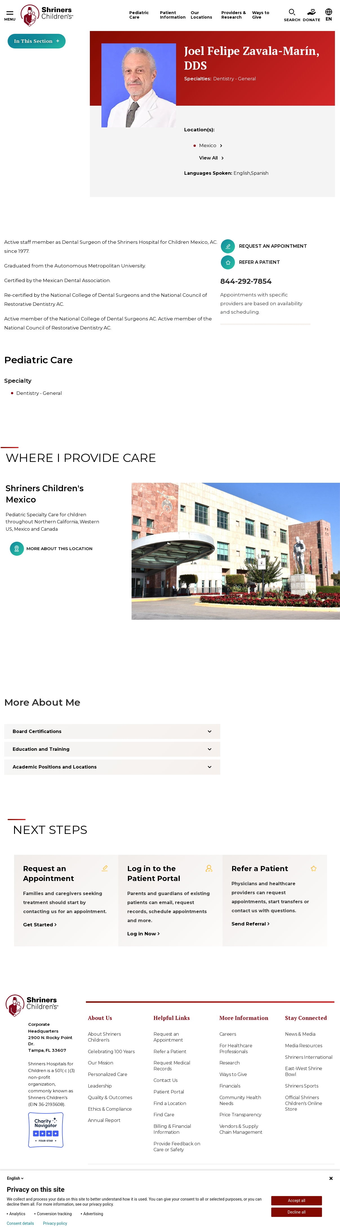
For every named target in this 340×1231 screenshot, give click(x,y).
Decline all (297, 1212)
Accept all (296, 1200)
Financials (229, 1086)
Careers (227, 1034)
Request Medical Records (172, 1065)
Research (229, 1063)
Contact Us (165, 1080)
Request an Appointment (168, 1037)
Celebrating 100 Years (111, 1051)
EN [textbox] (329, 19)
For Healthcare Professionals (235, 1048)
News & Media (300, 1034)
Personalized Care (107, 1074)
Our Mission (100, 1063)
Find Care (164, 1114)
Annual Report (104, 1120)
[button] (292, 15)
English (16, 1178)
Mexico (207, 145)
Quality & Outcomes (110, 1097)
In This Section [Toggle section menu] (36, 40)
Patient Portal (169, 1092)
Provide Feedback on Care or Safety (177, 1146)
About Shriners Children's (104, 1037)
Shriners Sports (301, 1086)
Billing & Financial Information (172, 1129)
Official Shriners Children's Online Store (303, 1103)
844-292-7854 (246, 281)
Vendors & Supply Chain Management (241, 1129)
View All (208, 158)
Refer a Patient (170, 1051)
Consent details (20, 1223)
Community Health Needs (240, 1100)
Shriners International (308, 1057)
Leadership (100, 1086)
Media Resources (303, 1045)
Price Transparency (240, 1114)
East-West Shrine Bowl (303, 1071)
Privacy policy (55, 1223)
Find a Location (170, 1103)
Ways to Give (233, 1074)
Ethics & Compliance (110, 1109)
